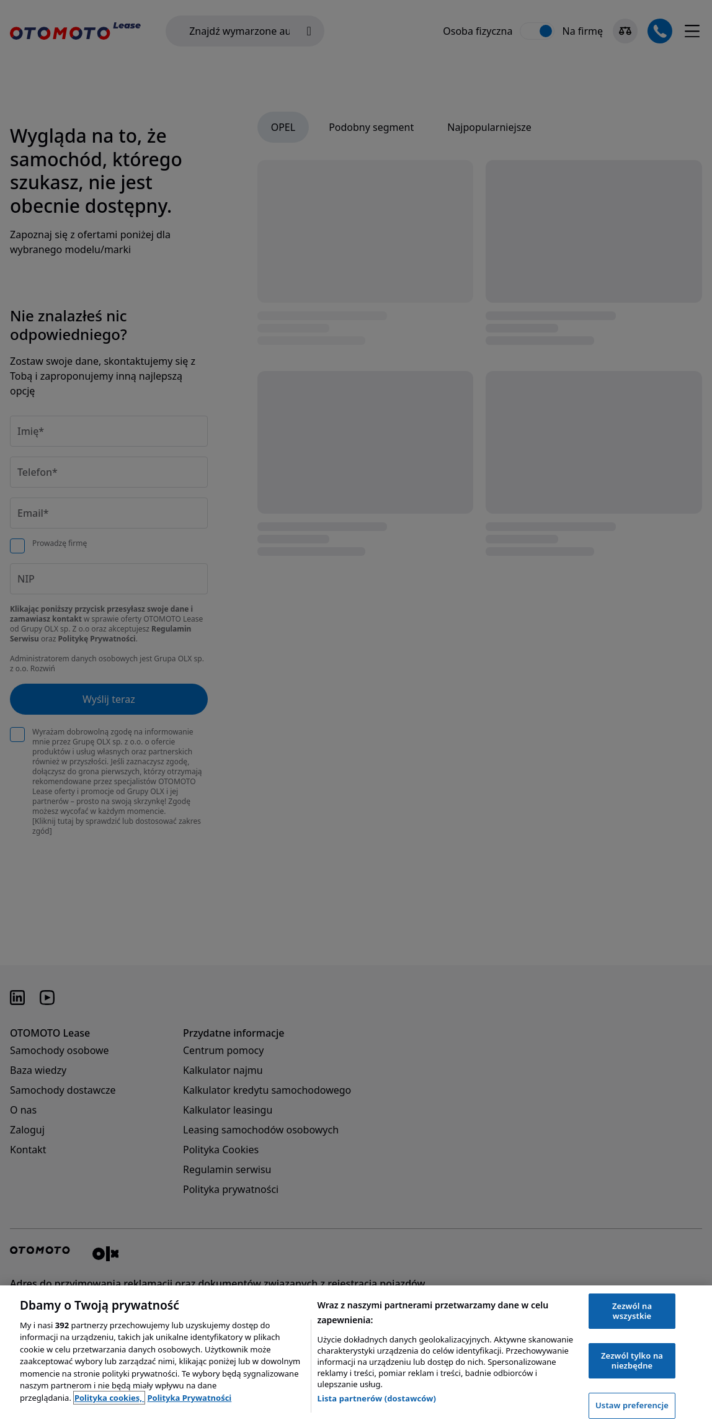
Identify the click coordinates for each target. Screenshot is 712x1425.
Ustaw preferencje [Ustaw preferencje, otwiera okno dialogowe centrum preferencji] (632, 1405)
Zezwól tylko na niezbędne (632, 1360)
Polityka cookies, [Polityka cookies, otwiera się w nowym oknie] (109, 1397)
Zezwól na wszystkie (632, 1310)
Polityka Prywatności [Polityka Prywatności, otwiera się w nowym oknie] (189, 1397)
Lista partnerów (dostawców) (377, 1398)
